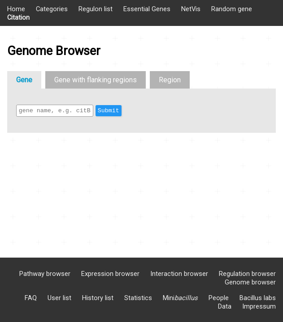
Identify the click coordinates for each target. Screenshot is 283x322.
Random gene (231, 9)
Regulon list (95, 9)
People (219, 298)
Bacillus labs (257, 298)
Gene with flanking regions (95, 80)
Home (16, 9)
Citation (18, 17)
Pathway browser (44, 274)
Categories (52, 9)
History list (97, 298)
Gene (24, 80)
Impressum (259, 306)
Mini (180, 298)
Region (170, 80)
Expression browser (110, 274)
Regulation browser (247, 274)
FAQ (31, 298)
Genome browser (250, 282)
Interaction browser (179, 274)
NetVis (190, 9)
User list (59, 298)
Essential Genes (146, 9)
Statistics (138, 298)
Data (224, 306)
